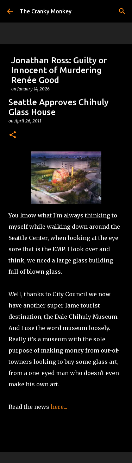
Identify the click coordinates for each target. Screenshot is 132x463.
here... (59, 406)
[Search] (122, 11)
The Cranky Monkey (45, 11)
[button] (12, 135)
